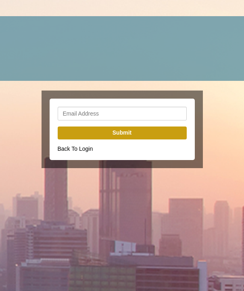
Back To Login (75, 149)
